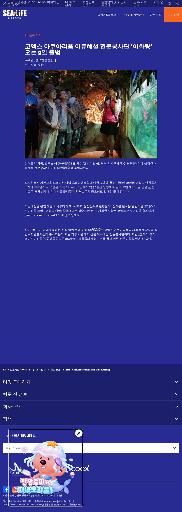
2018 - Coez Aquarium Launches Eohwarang (88, 369)
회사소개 (40, 369)
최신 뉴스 (55, 369)
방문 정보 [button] (156, 14)
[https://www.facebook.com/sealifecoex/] (6, 489)
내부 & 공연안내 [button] (134, 14)
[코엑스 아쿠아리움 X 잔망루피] (46, 467)
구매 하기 (173, 14)
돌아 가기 (33, 35)
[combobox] (91, 447)
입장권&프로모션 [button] (108, 14)
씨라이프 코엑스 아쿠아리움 (17, 369)
